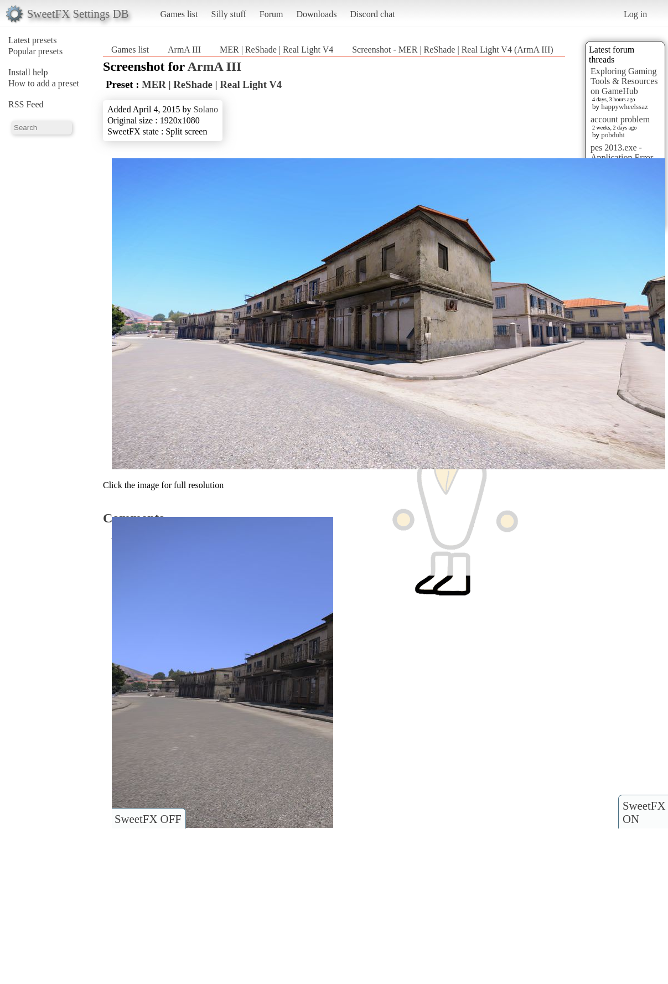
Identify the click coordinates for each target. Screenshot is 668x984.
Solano (206, 109)
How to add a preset (43, 83)
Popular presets (35, 51)
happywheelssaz (624, 106)
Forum (271, 14)
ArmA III (184, 49)
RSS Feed (26, 104)
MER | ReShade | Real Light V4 (276, 49)
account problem (620, 119)
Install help (28, 72)
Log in (635, 14)
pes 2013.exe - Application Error (622, 152)
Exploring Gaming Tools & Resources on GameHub (624, 81)
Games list (179, 14)
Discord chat (372, 14)
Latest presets (32, 40)
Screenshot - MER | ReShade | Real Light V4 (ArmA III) (452, 49)
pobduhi (613, 135)
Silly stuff (228, 14)
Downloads (316, 14)
